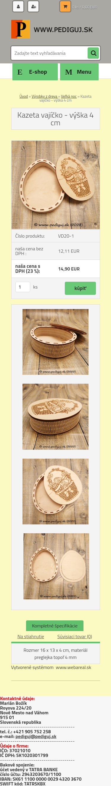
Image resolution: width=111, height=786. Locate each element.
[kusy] (22, 287)
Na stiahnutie (30, 636)
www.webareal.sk (73, 667)
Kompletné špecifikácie (55, 625)
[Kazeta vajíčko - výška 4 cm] (56, 143)
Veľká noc (69, 96)
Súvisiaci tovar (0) (74, 636)
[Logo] (52, 29)
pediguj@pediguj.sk (35, 736)
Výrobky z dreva (45, 96)
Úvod (24, 96)
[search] (93, 53)
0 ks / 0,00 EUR (84, 7)
